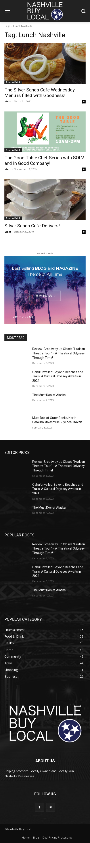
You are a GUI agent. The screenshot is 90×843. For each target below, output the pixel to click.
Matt (7, 101)
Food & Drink (13, 82)
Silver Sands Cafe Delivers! (32, 225)
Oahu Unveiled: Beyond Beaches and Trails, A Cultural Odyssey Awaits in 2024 (57, 376)
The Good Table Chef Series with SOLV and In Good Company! (44, 160)
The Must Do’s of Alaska (49, 395)
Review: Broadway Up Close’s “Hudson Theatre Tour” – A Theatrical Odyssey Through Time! (58, 353)
